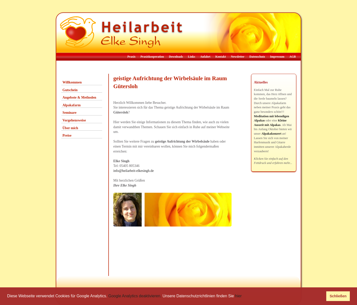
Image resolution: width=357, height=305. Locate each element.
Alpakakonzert (271, 133)
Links (191, 56)
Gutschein (70, 90)
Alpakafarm (71, 105)
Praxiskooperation (152, 56)
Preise (66, 135)
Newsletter (237, 56)
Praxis (131, 56)
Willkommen (72, 82)
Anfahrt (205, 56)
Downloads (176, 56)
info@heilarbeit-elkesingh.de (133, 171)
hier (238, 296)
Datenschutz (257, 56)
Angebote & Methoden (79, 97)
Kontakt (220, 56)
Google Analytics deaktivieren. (134, 296)
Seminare (69, 112)
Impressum (277, 56)
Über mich (70, 128)
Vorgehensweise (74, 120)
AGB (292, 56)
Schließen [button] (338, 296)
